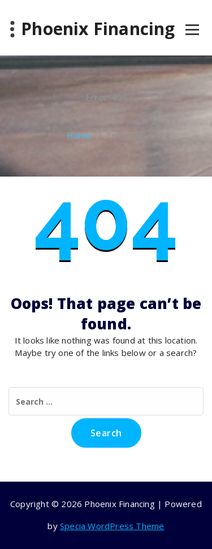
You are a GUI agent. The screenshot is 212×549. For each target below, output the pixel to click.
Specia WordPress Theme (112, 525)
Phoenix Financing (98, 29)
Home (79, 135)
